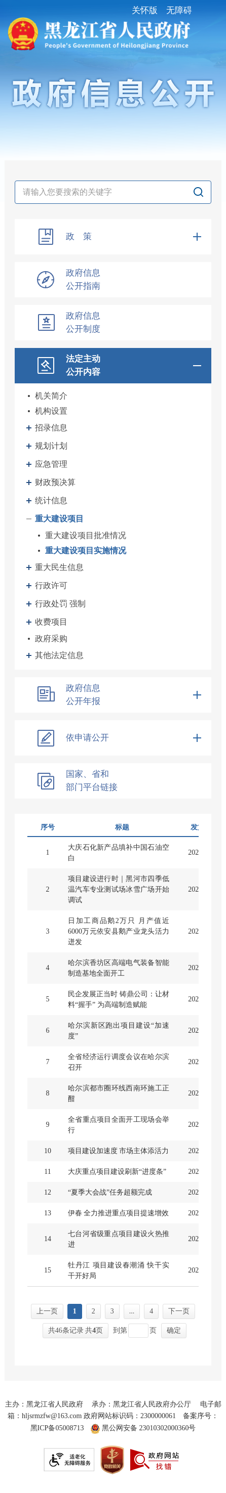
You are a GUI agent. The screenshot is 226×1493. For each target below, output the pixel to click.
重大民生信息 (59, 567)
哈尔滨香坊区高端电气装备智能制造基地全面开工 (118, 968)
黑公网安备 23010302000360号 (143, 1428)
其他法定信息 (59, 655)
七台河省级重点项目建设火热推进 (118, 1239)
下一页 (179, 1311)
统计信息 (51, 500)
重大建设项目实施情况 (85, 550)
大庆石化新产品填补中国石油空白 (118, 853)
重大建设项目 (59, 518)
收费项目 (51, 622)
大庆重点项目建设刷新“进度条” (117, 1171)
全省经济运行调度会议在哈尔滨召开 (118, 1062)
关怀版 (145, 10)
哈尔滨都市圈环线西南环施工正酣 (118, 1093)
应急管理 (51, 464)
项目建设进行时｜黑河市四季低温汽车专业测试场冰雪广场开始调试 (118, 889)
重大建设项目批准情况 (85, 535)
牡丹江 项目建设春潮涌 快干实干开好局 (118, 1270)
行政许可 (51, 585)
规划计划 (51, 446)
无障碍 (179, 10)
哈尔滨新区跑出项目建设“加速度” (118, 1031)
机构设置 (51, 411)
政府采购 (51, 638)
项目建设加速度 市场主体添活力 (118, 1151)
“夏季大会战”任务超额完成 (110, 1192)
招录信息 (51, 427)
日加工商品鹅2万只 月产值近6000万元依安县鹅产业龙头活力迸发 (118, 931)
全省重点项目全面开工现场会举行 (118, 1125)
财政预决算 (55, 482)
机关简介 (51, 395)
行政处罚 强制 (60, 603)
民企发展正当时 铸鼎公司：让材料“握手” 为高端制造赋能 (118, 999)
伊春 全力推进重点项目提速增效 (118, 1213)
